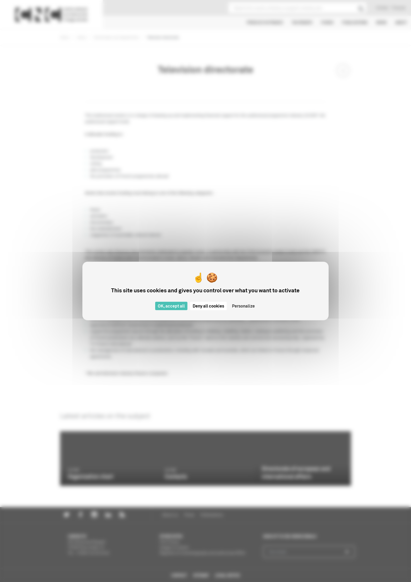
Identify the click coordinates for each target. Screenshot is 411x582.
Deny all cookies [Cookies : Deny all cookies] (208, 306)
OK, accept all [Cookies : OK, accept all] (171, 306)
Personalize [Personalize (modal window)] (243, 306)
